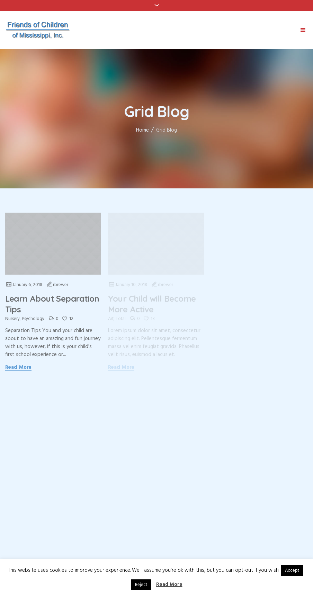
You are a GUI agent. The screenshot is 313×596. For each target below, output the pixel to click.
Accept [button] (292, 570)
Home (142, 130)
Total (121, 318)
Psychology (33, 318)
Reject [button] (141, 584)
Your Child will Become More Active (152, 303)
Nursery (12, 318)
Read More (18, 368)
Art (111, 318)
